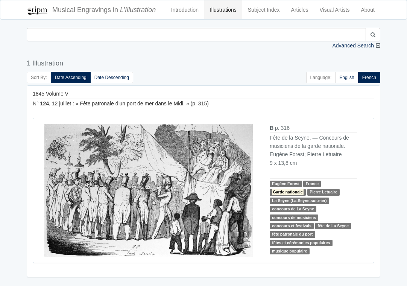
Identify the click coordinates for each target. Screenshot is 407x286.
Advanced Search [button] (353, 46)
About (368, 10)
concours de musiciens (294, 217)
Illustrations (223, 10)
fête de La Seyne (333, 226)
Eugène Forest (285, 183)
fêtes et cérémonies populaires (301, 242)
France (312, 183)
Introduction (185, 10)
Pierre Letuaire (323, 192)
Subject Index (264, 10)
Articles (299, 10)
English (346, 77)
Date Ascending (71, 77)
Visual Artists (335, 10)
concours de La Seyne (293, 209)
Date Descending (111, 77)
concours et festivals (291, 226)
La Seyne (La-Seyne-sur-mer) (299, 200)
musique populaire (289, 251)
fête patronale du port (292, 234)
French (369, 77)
